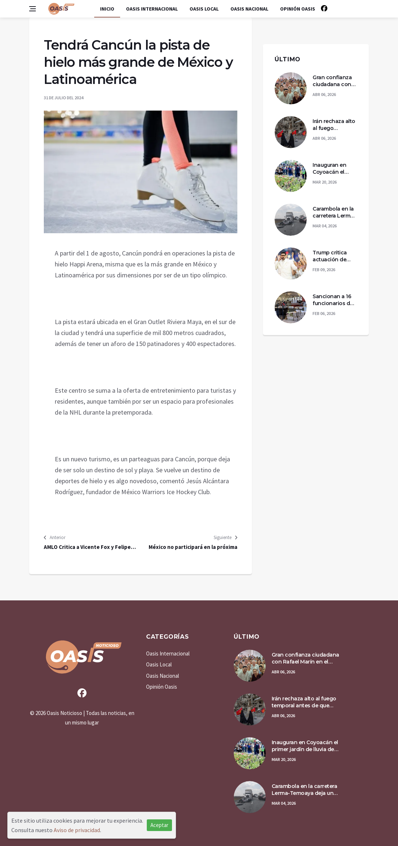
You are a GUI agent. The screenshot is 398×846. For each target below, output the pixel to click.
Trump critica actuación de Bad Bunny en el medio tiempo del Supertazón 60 (333, 256)
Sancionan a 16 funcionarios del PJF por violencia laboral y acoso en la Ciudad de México (334, 300)
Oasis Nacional (249, 8)
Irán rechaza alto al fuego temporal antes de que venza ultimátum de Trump (334, 125)
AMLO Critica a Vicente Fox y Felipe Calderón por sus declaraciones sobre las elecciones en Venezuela (91, 547)
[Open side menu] (32, 8)
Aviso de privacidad (77, 830)
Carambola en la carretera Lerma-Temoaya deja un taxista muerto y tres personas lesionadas (334, 212)
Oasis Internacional (152, 8)
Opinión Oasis (297, 8)
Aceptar (159, 825)
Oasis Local (204, 8)
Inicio (107, 8)
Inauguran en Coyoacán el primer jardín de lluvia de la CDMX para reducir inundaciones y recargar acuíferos (334, 169)
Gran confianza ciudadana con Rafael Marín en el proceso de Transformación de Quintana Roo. (335, 81)
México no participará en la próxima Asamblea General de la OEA (193, 547)
